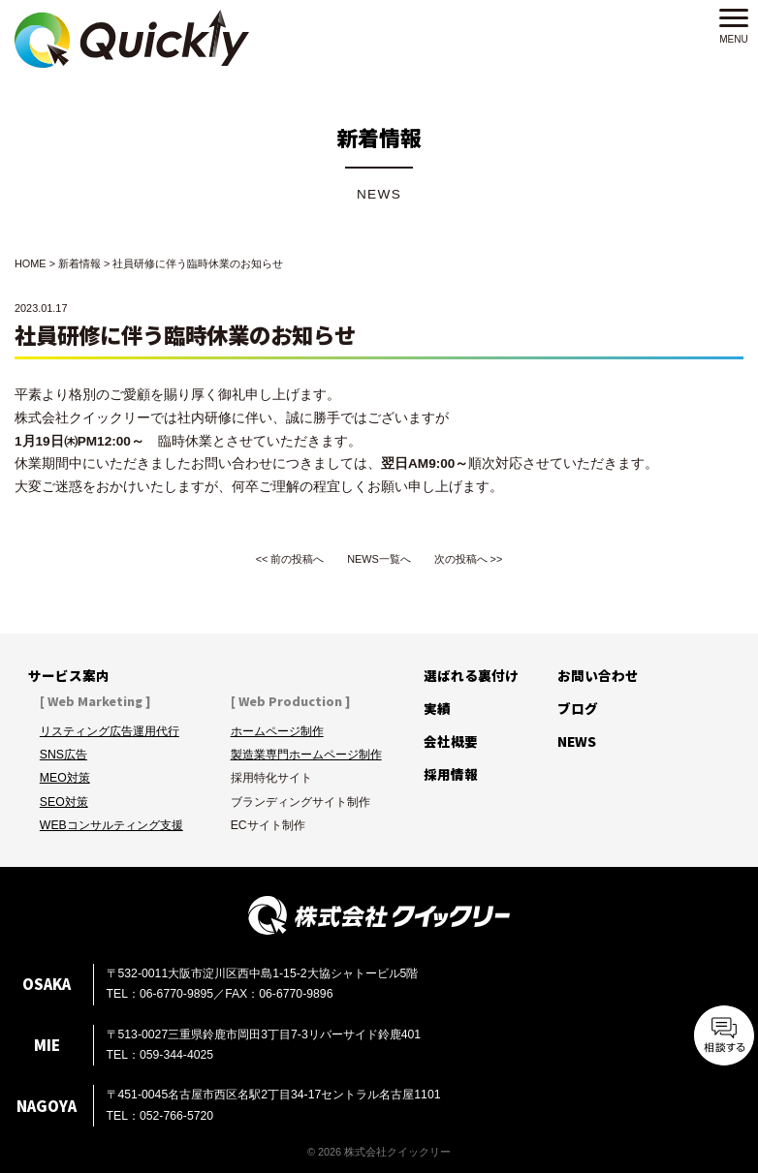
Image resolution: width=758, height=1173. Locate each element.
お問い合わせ (598, 675)
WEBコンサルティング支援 (111, 825)
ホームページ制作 (277, 731)
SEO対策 (64, 802)
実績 (437, 708)
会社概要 (451, 741)
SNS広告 (63, 754)
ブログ (577, 708)
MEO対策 (65, 778)
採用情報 (451, 774)
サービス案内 (69, 675)
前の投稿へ (297, 559)
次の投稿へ (461, 559)
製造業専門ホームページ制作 (306, 754)
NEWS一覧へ (379, 559)
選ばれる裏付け (471, 675)
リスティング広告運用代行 (109, 731)
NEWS (576, 741)
